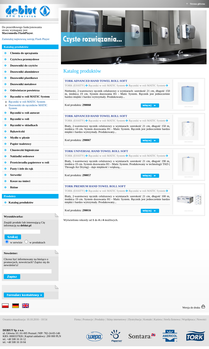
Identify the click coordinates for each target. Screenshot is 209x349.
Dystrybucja (134, 319)
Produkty (100, 319)
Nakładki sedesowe (21, 156)
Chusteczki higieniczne (24, 150)
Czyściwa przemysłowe (24, 59)
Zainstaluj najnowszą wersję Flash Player (25, 39)
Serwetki (15, 174)
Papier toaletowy (20, 143)
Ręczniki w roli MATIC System (29, 96)
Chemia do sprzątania (23, 53)
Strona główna (197, 3)
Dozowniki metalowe (22, 84)
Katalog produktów (18, 202)
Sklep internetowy (116, 319)
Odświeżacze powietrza (24, 90)
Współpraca (188, 319)
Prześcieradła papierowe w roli (29, 162)
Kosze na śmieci (19, 181)
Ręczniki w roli (19, 118)
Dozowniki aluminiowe (24, 71)
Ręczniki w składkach (23, 125)
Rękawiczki (17, 131)
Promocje (88, 319)
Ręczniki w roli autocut (24, 112)
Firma (77, 319)
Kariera (158, 319)
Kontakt (147, 319)
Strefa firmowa (172, 319)
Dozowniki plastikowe (23, 77)
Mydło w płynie (19, 137)
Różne (13, 187)
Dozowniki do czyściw (23, 65)
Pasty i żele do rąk (21, 168)
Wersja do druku (194, 307)
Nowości (201, 319)
